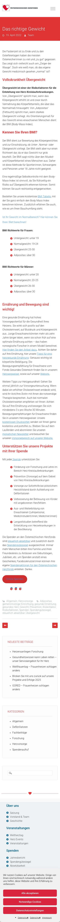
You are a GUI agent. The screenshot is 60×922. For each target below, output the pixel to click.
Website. (45, 373)
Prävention (36, 607)
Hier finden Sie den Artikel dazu (19, 349)
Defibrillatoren (20, 726)
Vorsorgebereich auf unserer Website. (32, 438)
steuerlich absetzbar (19, 541)
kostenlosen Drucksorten (16, 421)
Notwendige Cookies (30, 901)
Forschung (18, 738)
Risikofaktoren (10, 610)
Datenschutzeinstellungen (30, 910)
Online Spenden (15, 579)
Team (31, 35)
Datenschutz (23, 918)
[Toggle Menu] (52, 8)
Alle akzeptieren (30, 893)
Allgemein (11, 601)
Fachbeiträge (19, 732)
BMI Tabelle (44, 196)
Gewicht (24, 607)
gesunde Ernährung (45, 604)
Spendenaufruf (20, 749)
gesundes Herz (10, 607)
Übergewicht (33, 613)
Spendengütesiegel (17, 545)
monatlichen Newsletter (15, 434)
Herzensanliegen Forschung (27, 651)
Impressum (47, 918)
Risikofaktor (49, 607)
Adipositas (46, 601)
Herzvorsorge (25, 601)
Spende (16, 459)
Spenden (24, 610)
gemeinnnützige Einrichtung (17, 604)
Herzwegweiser (10, 373)
